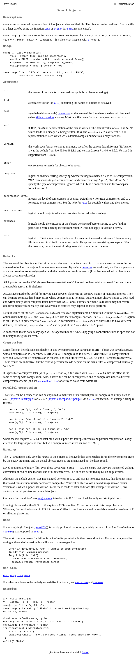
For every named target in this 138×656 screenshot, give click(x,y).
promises (87, 267)
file (84, 202)
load (47, 28)
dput (6, 575)
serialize (81, 582)
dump (13, 575)
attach (58, 28)
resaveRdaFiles (48, 381)
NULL (56, 102)
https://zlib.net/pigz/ (22, 398)
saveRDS (41, 527)
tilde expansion (45, 117)
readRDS (8, 531)
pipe (92, 399)
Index (85, 652)
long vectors (45, 498)
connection (64, 113)
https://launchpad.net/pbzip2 (65, 398)
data (70, 28)
